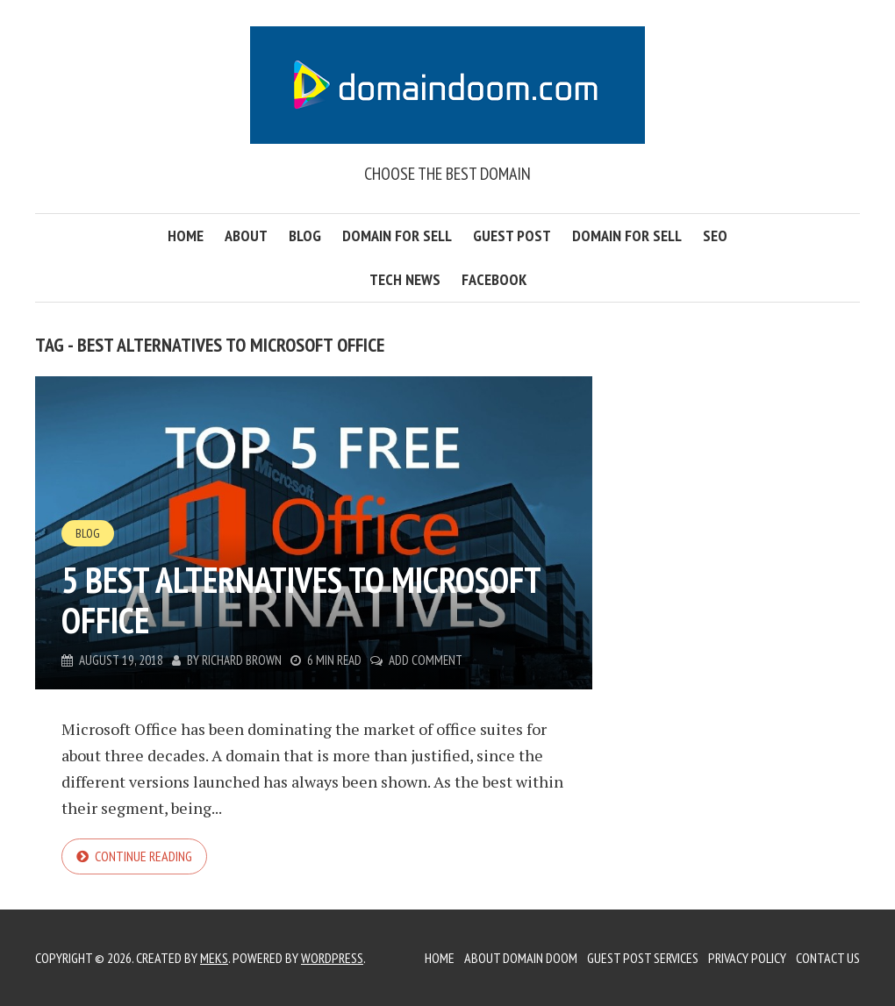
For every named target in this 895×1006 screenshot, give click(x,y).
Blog (305, 235)
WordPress (332, 958)
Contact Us (828, 958)
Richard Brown (242, 660)
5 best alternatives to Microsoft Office (301, 600)
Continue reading (143, 856)
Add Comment (425, 660)
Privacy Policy (747, 958)
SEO (715, 235)
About (246, 235)
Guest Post (512, 235)
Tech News (404, 279)
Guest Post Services (642, 958)
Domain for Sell (397, 235)
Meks (214, 958)
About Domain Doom (520, 958)
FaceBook (494, 279)
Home (186, 235)
